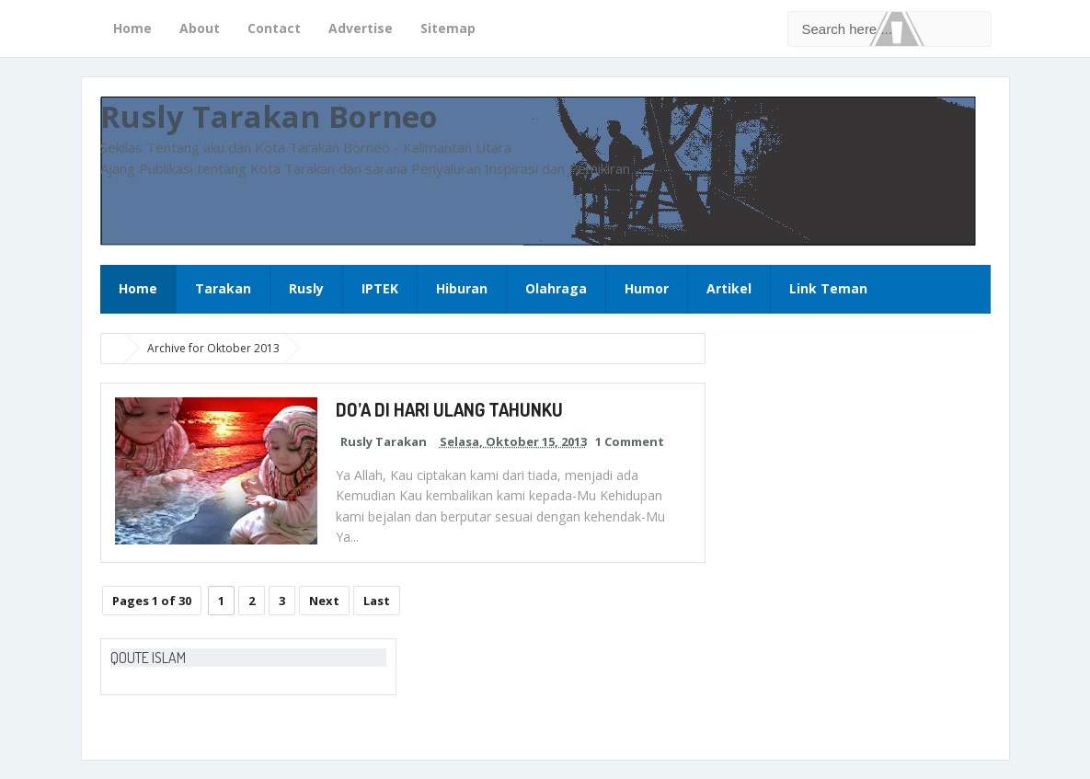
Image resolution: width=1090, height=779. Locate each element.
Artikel (729, 288)
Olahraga (556, 288)
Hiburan (462, 288)
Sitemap (448, 28)
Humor (647, 288)
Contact (274, 28)
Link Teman (828, 288)
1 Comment (629, 441)
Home (132, 28)
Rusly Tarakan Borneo (269, 116)
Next (324, 600)
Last (376, 600)
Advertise (360, 28)
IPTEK (379, 288)
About (199, 28)
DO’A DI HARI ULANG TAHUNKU (449, 409)
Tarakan (223, 288)
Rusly (306, 288)
